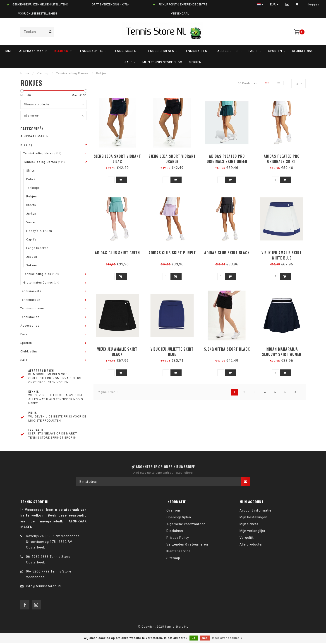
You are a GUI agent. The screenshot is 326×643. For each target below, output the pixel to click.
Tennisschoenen (160, 51)
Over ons (173, 510)
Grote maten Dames (41, 282)
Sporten (275, 51)
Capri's (31, 239)
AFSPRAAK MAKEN (33, 51)
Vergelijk (247, 537)
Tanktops (33, 187)
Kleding (61, 51)
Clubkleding (303, 51)
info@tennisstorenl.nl (43, 586)
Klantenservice (178, 551)
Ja (193, 638)
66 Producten (247, 83)
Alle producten (252, 544)
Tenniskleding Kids (41, 274)
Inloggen (312, 4)
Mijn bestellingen (253, 517)
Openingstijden (178, 517)
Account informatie (255, 510)
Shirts (30, 170)
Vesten (31, 222)
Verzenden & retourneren (187, 544)
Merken (195, 62)
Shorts (31, 205)
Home (8, 51)
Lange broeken (37, 248)
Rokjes (31, 196)
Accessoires (228, 51)
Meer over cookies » (227, 638)
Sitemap (173, 558)
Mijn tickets (249, 524)
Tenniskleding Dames (44, 162)
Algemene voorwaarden (186, 524)
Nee (205, 638)
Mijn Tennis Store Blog (162, 62)
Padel (253, 51)
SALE (128, 62)
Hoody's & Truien (39, 231)
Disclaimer (175, 531)
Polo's (31, 179)
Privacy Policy (177, 537)
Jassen (31, 256)
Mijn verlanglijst (252, 531)
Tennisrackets (90, 51)
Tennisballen (195, 51)
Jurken (31, 213)
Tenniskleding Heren (42, 153)
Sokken (31, 265)
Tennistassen (125, 51)
